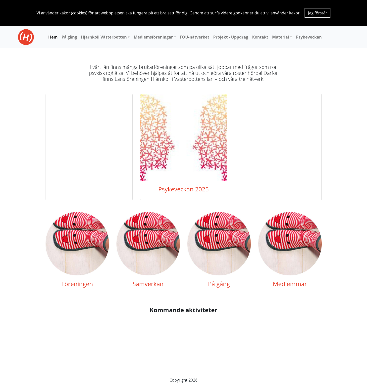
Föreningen (77, 284)
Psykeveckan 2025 (183, 189)
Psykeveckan (309, 37)
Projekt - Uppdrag (230, 37)
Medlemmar (290, 284)
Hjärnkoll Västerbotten (104, 37)
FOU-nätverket (194, 37)
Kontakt (260, 37)
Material (280, 37)
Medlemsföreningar (153, 37)
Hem (52, 37)
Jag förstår (317, 13)
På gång (69, 37)
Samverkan (148, 284)
